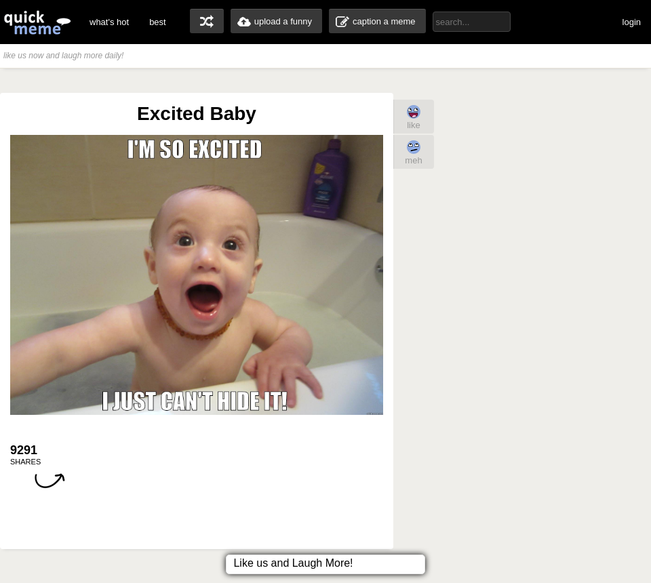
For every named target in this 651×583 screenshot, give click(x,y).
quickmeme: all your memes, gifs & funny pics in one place (37, 22)
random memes (207, 21)
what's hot (109, 22)
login (632, 22)
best (157, 22)
